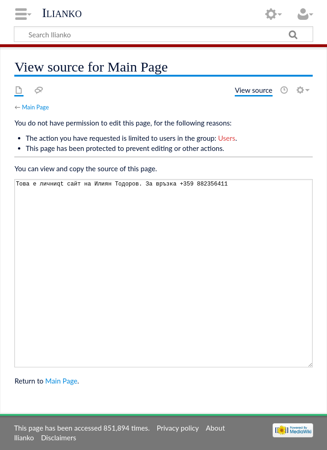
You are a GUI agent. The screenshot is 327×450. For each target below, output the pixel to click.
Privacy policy (178, 428)
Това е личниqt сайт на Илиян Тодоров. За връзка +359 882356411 (163, 273)
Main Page (35, 107)
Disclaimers (58, 437)
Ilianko (62, 13)
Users (226, 138)
